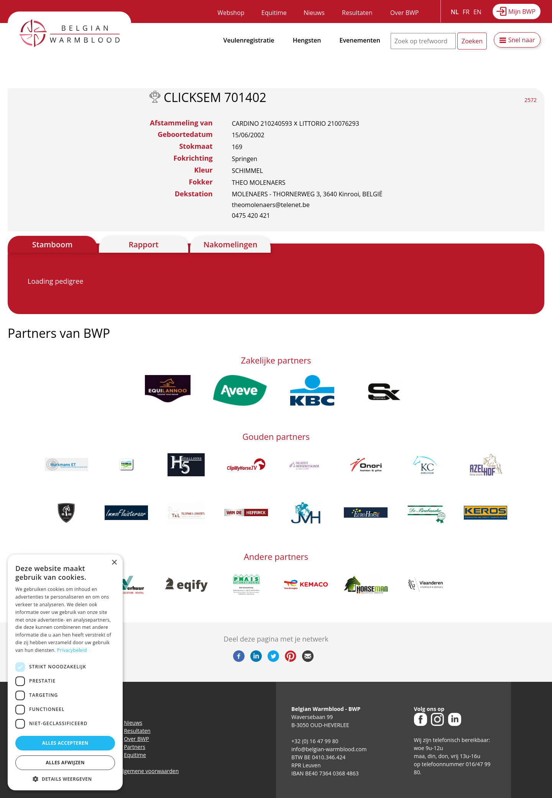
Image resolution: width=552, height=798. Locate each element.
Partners (134, 746)
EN (477, 12)
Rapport (143, 244)
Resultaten (357, 12)
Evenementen (360, 40)
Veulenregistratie (248, 40)
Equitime (274, 12)
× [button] (114, 563)
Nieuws (314, 12)
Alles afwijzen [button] (65, 762)
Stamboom (52, 244)
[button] (65, 779)
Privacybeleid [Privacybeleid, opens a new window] (72, 650)
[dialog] (65, 672)
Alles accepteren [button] (65, 743)
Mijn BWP (522, 11)
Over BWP (404, 12)
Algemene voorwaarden (149, 771)
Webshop (230, 12)
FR (466, 12)
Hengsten (307, 40)
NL (455, 12)
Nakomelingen (231, 244)
